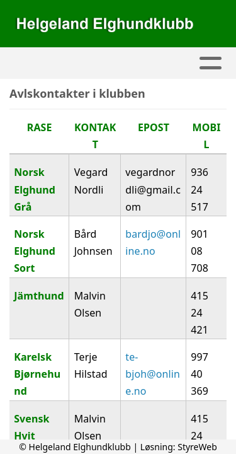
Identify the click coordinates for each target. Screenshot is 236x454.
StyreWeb (197, 447)
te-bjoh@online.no (152, 374)
